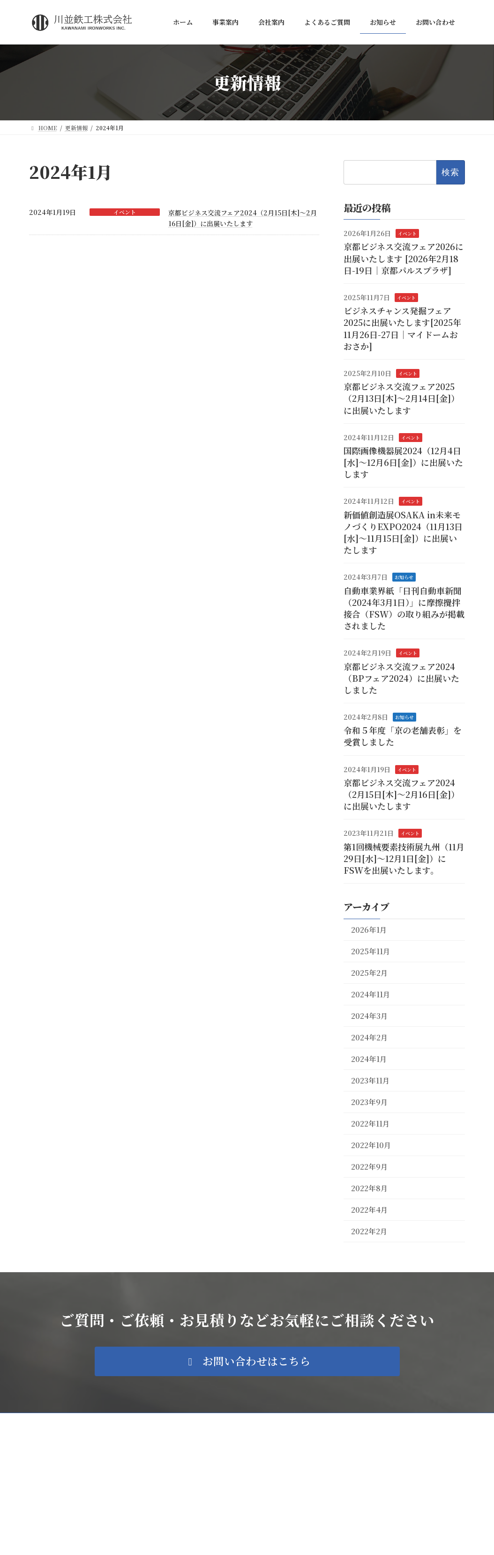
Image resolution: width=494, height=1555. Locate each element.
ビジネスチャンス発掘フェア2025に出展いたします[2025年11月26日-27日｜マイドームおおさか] (402, 329)
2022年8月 (369, 1188)
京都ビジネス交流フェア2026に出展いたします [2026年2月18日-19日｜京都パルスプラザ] (404, 258)
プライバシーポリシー (66, 1421)
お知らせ (404, 577)
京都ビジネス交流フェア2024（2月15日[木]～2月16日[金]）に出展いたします (401, 794)
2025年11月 (370, 951)
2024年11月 (370, 994)
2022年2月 (369, 1231)
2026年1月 (369, 929)
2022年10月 (371, 1145)
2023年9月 (369, 1102)
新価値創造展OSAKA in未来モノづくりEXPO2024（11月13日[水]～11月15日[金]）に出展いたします (403, 532)
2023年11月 (370, 1080)
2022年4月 (369, 1209)
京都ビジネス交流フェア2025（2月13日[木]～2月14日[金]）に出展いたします (401, 398)
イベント (124, 212)
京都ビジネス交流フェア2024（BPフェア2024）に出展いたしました (401, 678)
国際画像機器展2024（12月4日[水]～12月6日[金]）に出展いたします (403, 462)
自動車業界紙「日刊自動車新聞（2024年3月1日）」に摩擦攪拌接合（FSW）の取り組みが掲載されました (404, 608)
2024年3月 (369, 1015)
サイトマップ (129, 1421)
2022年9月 (369, 1166)
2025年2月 (369, 972)
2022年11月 (370, 1123)
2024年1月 (369, 1059)
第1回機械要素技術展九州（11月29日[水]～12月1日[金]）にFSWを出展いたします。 (404, 858)
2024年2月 (369, 1037)
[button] (247, 1361)
